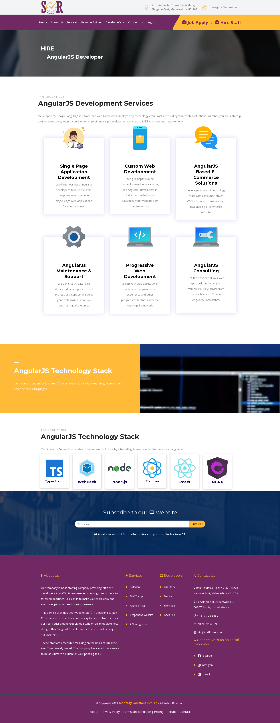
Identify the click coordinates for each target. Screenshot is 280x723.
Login (150, 22)
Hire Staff (228, 22)
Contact (185, 712)
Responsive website (141, 615)
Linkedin (204, 674)
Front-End (170, 605)
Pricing (159, 712)
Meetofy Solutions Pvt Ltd (138, 703)
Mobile (168, 596)
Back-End (169, 615)
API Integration (139, 624)
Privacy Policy (111, 712)
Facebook (205, 656)
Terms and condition (137, 712)
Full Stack (169, 587)
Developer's (113, 22)
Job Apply (195, 22)
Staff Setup (136, 596)
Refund (171, 712)
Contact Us (135, 22)
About (94, 712)
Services (72, 22)
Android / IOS (138, 605)
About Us (57, 22)
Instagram (206, 665)
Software (135, 587)
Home (43, 22)
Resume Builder (91, 22)
